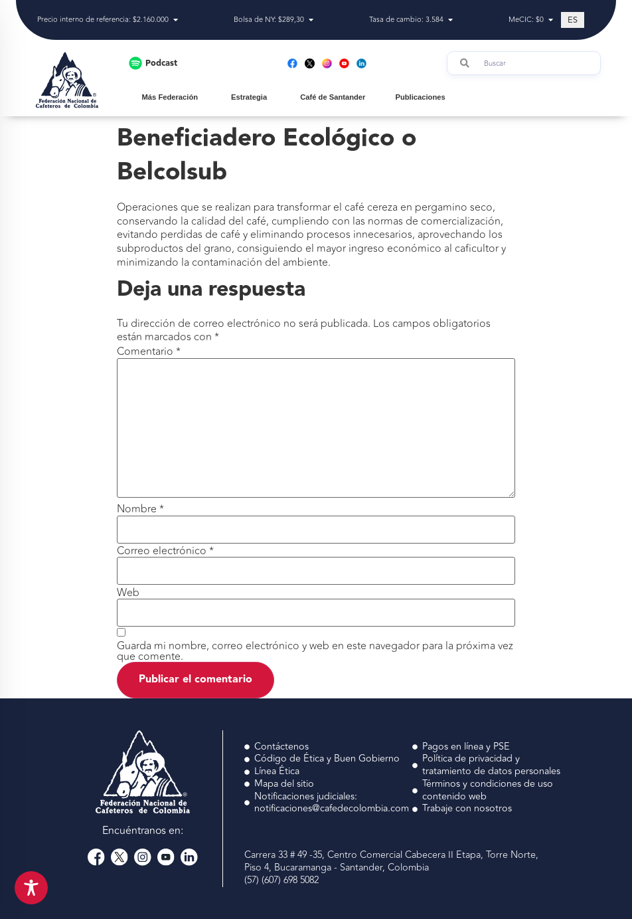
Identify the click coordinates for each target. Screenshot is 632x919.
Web (128, 592)
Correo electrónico (165, 551)
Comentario (149, 351)
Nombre (140, 509)
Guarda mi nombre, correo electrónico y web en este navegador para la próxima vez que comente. (315, 651)
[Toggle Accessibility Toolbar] (31, 888)
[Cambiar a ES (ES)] (572, 20)
